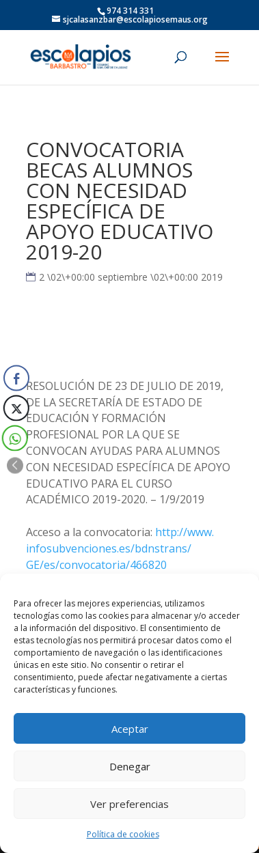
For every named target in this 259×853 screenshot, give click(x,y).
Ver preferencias (129, 804)
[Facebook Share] (16, 378)
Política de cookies (123, 834)
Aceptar (129, 729)
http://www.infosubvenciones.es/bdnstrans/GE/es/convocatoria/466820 (120, 548)
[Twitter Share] (15, 408)
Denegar (129, 766)
